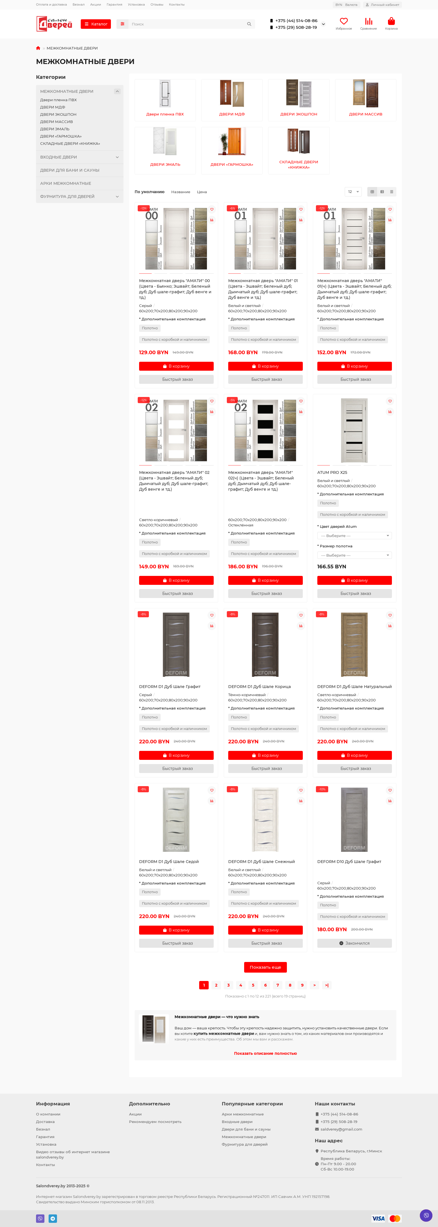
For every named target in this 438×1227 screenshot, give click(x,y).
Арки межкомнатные (243, 1114)
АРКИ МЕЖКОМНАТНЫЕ (65, 184)
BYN (346, 5)
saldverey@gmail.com (341, 1129)
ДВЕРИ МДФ (52, 108)
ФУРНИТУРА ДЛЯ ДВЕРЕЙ (80, 197)
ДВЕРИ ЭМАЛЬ (54, 130)
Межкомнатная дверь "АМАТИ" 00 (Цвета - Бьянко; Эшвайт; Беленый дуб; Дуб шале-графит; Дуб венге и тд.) (175, 290)
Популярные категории (252, 1104)
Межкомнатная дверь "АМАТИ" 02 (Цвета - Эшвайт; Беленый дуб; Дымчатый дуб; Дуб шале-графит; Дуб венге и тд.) (174, 482)
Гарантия (114, 4)
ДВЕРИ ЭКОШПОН (58, 115)
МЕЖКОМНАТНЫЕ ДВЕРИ (80, 92)
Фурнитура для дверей (245, 1144)
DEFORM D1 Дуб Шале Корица (259, 687)
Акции (95, 4)
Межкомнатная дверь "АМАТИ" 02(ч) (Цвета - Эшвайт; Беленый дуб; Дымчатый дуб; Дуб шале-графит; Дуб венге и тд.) (261, 482)
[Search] (191, 24)
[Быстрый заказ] (176, 380)
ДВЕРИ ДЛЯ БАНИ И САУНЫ (69, 171)
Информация (53, 1104)
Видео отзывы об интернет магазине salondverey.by (73, 1154)
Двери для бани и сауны (246, 1129)
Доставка (45, 1121)
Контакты (177, 4)
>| (326, 986)
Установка (136, 4)
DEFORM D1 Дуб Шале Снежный (261, 862)
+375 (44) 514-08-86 (293, 21)
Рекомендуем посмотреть (155, 1121)
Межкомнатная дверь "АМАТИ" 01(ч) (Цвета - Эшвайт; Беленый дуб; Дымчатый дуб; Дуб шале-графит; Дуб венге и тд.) (354, 290)
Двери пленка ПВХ (58, 101)
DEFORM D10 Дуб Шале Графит (349, 862)
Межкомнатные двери (244, 1136)
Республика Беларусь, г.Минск (351, 1151)
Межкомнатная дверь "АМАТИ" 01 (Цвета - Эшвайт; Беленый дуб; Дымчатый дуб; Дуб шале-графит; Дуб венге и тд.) (263, 290)
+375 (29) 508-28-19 (292, 28)
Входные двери (237, 1121)
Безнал (79, 4)
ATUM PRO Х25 (332, 473)
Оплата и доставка (51, 4)
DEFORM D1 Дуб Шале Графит (170, 687)
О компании (48, 1114)
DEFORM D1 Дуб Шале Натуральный (354, 687)
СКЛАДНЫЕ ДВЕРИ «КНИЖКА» (70, 144)
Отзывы (157, 4)
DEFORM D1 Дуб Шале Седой (169, 862)
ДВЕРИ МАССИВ (56, 122)
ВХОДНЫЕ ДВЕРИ (80, 158)
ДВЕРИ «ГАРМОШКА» (61, 137)
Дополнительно (149, 1104)
